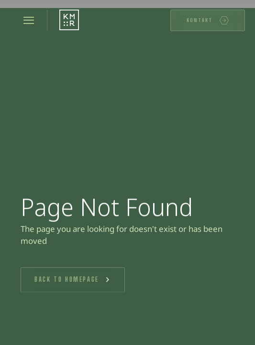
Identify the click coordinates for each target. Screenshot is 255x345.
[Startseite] (69, 21)
